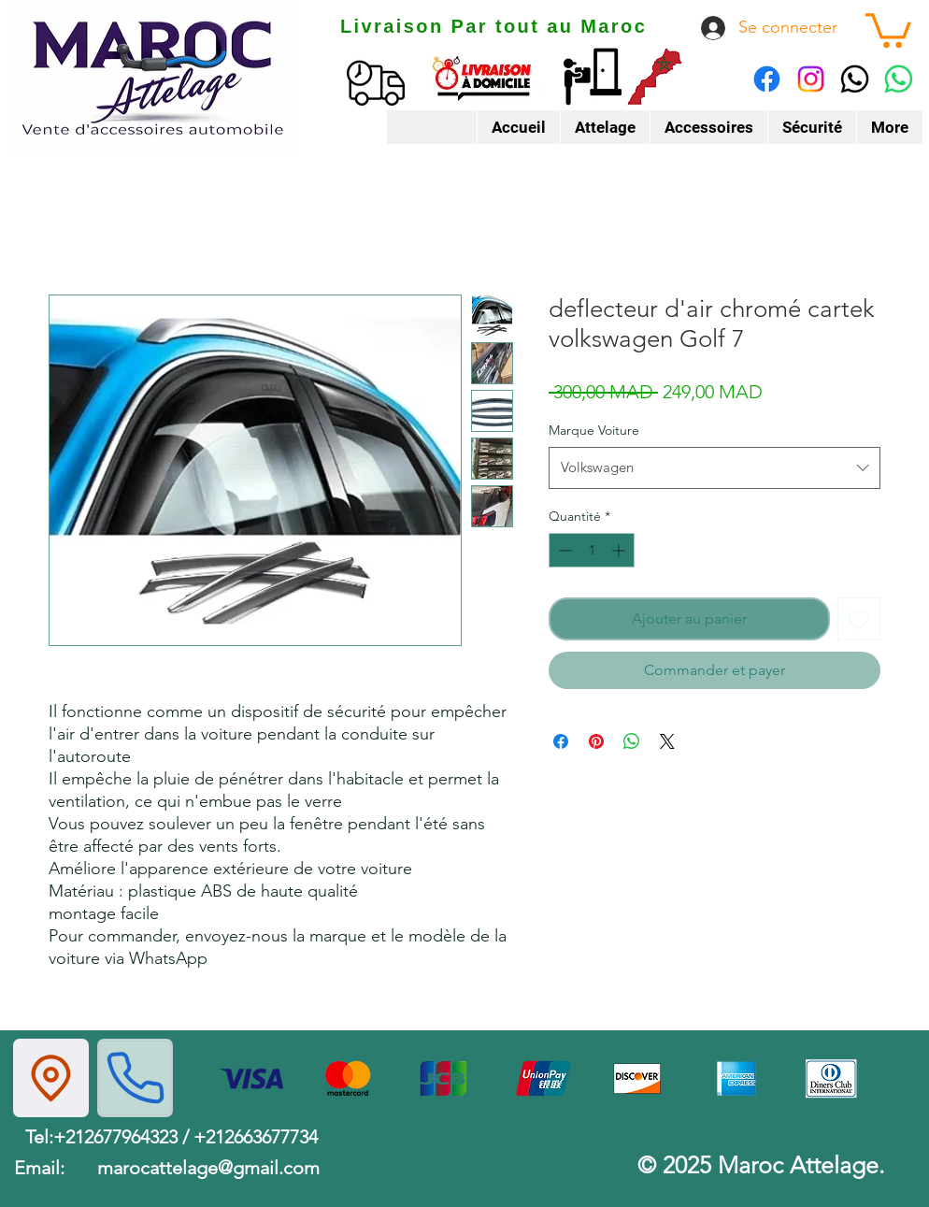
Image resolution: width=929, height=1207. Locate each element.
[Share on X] (667, 741)
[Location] (51, 1078)
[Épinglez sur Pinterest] (596, 741)
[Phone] (135, 1078)
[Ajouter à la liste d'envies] (858, 618)
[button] (888, 28)
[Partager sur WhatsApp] (632, 741)
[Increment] (620, 550)
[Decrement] (563, 550)
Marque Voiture (594, 430)
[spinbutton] (591, 550)
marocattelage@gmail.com (208, 1168)
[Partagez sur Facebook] (561, 741)
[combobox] (714, 467)
